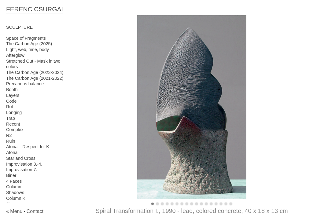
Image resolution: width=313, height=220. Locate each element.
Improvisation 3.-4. (24, 164)
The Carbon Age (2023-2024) (34, 72)
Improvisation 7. (21, 169)
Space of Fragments (26, 38)
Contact (35, 211)
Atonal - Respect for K (27, 146)
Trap (10, 118)
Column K (15, 198)
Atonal (12, 152)
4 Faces (14, 181)
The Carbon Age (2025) (29, 43)
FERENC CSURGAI (34, 9)
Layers (12, 95)
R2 (9, 135)
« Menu (14, 211)
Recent (13, 124)
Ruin (10, 141)
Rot (9, 106)
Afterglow (15, 55)
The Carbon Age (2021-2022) (34, 78)
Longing (14, 112)
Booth (12, 89)
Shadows (15, 192)
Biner (11, 175)
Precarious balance (25, 83)
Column (13, 186)
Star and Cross (20, 158)
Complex (15, 129)
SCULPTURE (19, 27)
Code (11, 101)
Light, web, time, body (27, 49)
